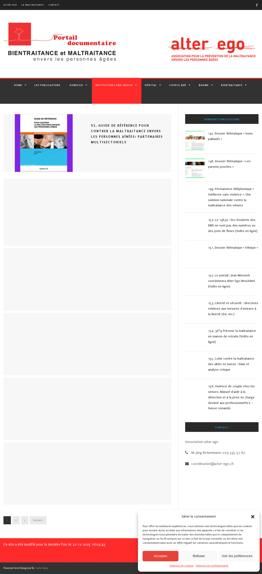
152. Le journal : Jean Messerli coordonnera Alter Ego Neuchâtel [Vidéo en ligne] (231, 281)
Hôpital (151, 85)
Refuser (199, 556)
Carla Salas (41, 568)
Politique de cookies (181, 565)
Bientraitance (232, 85)
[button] (252, 516)
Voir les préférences (237, 556)
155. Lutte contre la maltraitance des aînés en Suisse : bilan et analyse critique (231, 364)
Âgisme (204, 85)
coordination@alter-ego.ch (212, 464)
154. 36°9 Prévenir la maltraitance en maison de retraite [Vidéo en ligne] (232, 336)
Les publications (47, 85)
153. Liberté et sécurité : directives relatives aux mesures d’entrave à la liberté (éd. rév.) (233, 308)
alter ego (10, 4)
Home (18, 85)
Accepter (160, 556)
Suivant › (38, 520)
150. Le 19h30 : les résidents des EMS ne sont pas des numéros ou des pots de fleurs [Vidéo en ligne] (232, 225)
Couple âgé (177, 85)
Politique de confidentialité (212, 565)
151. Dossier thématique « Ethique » (233, 247)
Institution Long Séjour (114, 85)
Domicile (76, 85)
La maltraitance (33, 4)
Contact (53, 4)
